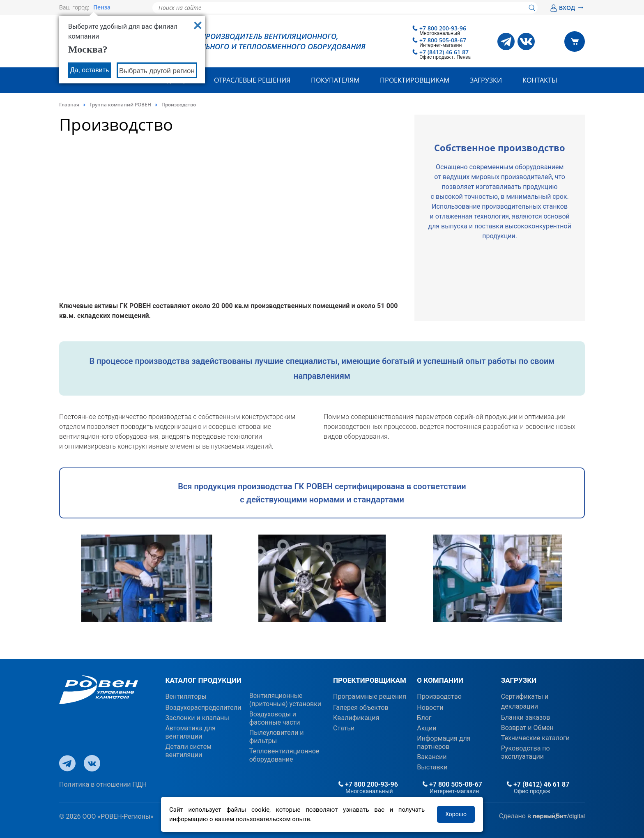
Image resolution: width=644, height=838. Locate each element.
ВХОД (567, 8)
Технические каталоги (535, 738)
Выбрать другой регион (157, 71)
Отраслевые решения (252, 80)
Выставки (432, 767)
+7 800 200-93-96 (442, 28)
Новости (430, 707)
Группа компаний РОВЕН (120, 104)
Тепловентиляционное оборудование (284, 755)
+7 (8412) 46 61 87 (444, 52)
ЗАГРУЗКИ (518, 680)
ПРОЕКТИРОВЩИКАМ (369, 680)
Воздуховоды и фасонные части (274, 718)
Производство (439, 696)
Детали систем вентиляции (188, 751)
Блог (424, 718)
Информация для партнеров (443, 742)
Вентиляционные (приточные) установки (285, 700)
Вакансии (431, 757)
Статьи (343, 728)
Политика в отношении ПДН (103, 784)
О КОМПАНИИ (440, 680)
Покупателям (335, 80)
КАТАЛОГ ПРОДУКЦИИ (203, 680)
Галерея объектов (361, 707)
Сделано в (542, 816)
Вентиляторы (186, 696)
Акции (426, 728)
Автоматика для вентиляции (190, 732)
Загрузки (486, 80)
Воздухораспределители (203, 707)
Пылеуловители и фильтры (276, 737)
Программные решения (369, 696)
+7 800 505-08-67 (442, 40)
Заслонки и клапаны (197, 718)
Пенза (101, 7)
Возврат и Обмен (527, 728)
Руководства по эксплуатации (525, 752)
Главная (69, 104)
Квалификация (356, 718)
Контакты (539, 80)
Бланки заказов (525, 717)
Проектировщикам (414, 80)
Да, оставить (89, 70)
